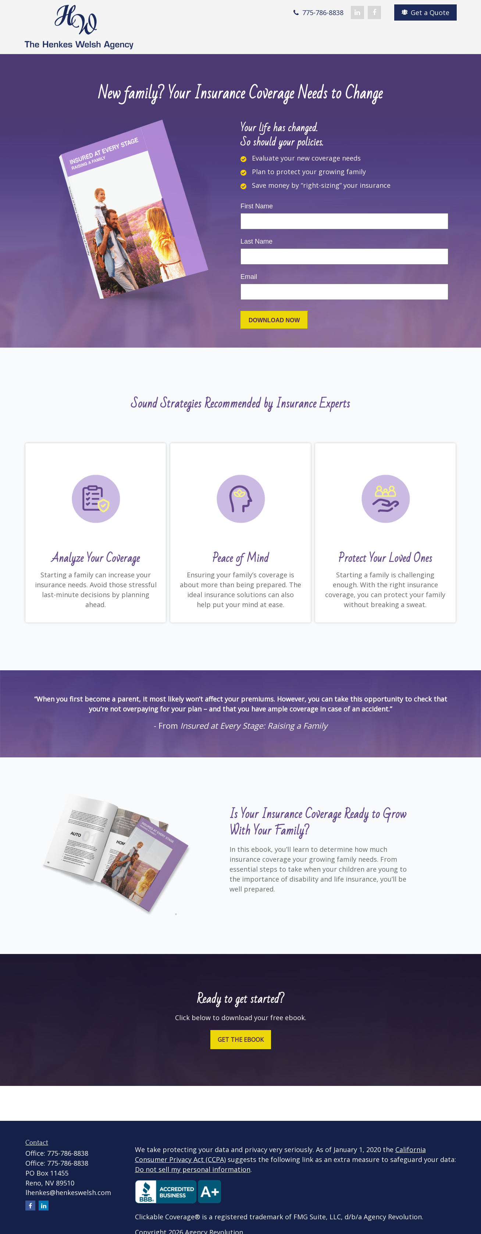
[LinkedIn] (357, 12)
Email (248, 276)
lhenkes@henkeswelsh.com (68, 1192)
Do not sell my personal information (192, 1169)
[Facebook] (374, 12)
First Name (256, 206)
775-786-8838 (317, 12)
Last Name (256, 241)
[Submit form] (274, 320)
